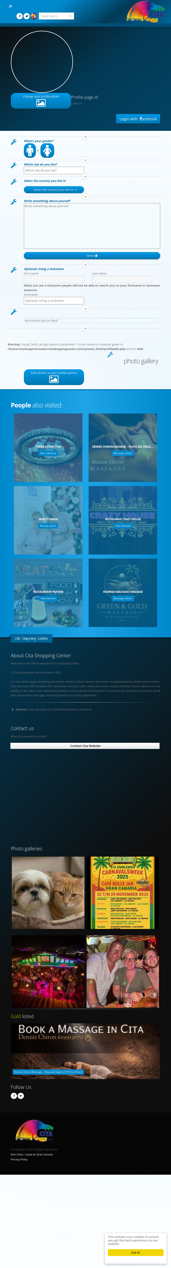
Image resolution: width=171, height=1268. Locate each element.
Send (92, 256)
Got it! (135, 1252)
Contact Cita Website (85, 746)
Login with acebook (138, 118)
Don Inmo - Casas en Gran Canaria (32, 1154)
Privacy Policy (19, 1159)
